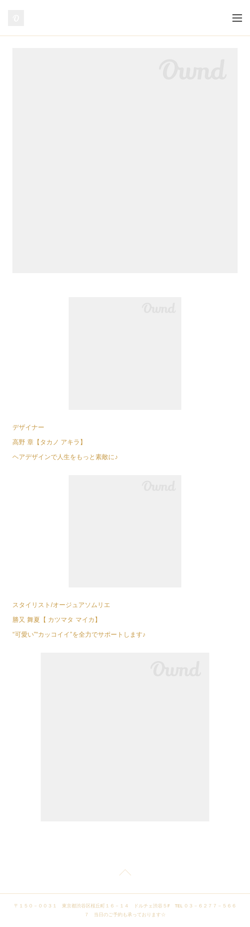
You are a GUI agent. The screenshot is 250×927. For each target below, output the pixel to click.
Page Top (125, 873)
